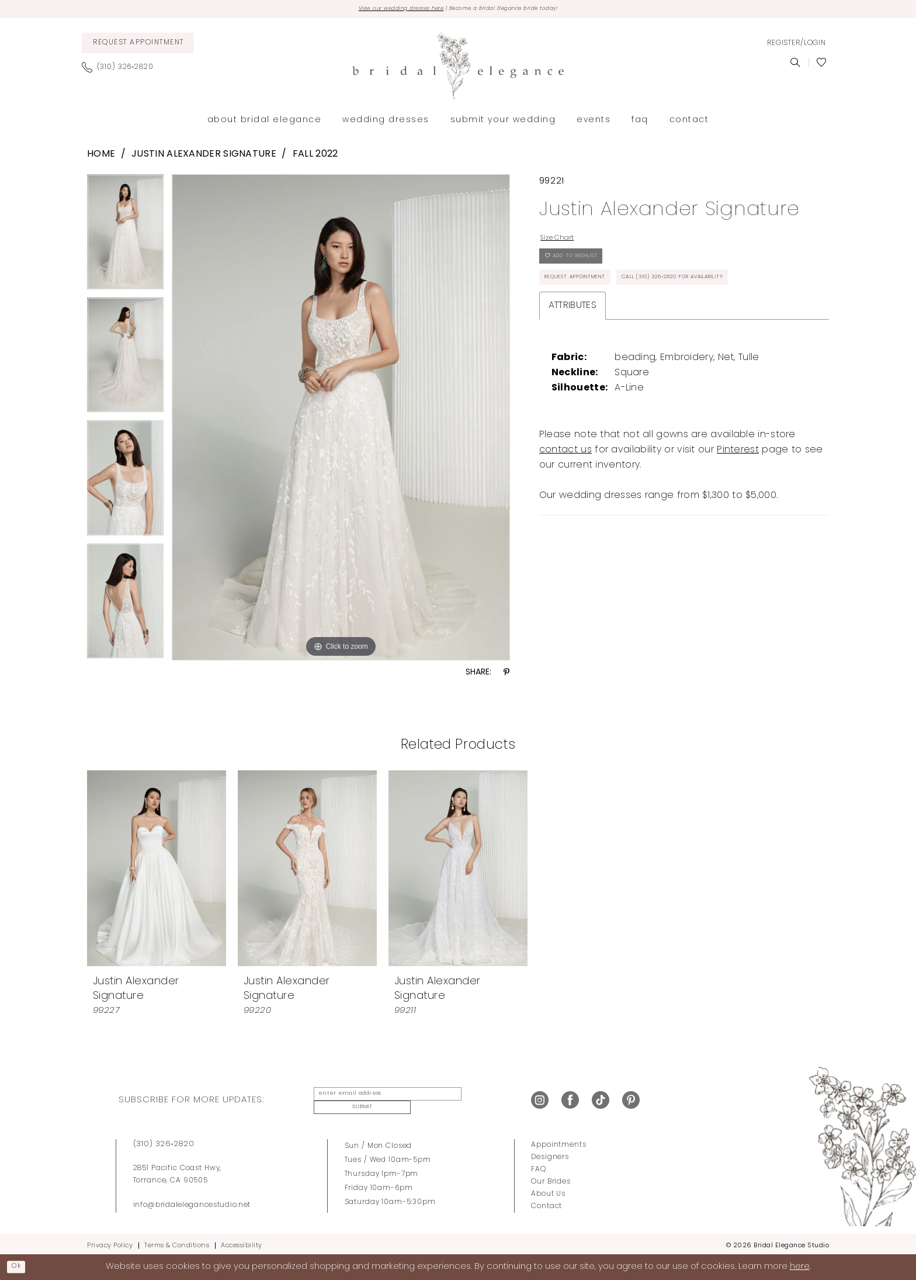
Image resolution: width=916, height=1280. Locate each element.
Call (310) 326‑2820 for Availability (624, 327)
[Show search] (795, 65)
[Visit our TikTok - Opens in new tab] (600, 1099)
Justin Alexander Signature (203, 157)
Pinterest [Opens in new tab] (738, 502)
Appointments (558, 1140)
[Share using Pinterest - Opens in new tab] (506, 676)
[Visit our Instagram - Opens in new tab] (539, 1099)
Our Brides (551, 1177)
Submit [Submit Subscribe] (478, 1099)
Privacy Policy (110, 1242)
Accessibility (241, 1242)
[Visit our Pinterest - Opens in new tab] (631, 1099)
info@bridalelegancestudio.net (192, 1201)
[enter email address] (378, 1100)
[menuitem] (138, 46)
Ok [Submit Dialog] (21, 1265)
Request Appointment (591, 298)
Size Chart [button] (565, 243)
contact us (565, 502)
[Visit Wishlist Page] (822, 65)
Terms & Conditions (176, 1242)
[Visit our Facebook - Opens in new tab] (570, 1099)
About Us (548, 1189)
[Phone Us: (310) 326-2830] (122, 70)
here (800, 1266)
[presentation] (156, 870)
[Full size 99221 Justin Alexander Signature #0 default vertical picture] (340, 420)
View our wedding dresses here (378, 10)
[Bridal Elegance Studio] (458, 69)
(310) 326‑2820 (164, 1140)
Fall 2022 (315, 157)
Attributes (572, 358)
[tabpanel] (125, 238)
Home (101, 157)
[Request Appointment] (138, 46)
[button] (796, 46)
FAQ (538, 1165)
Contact (546, 1202)
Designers (550, 1153)
